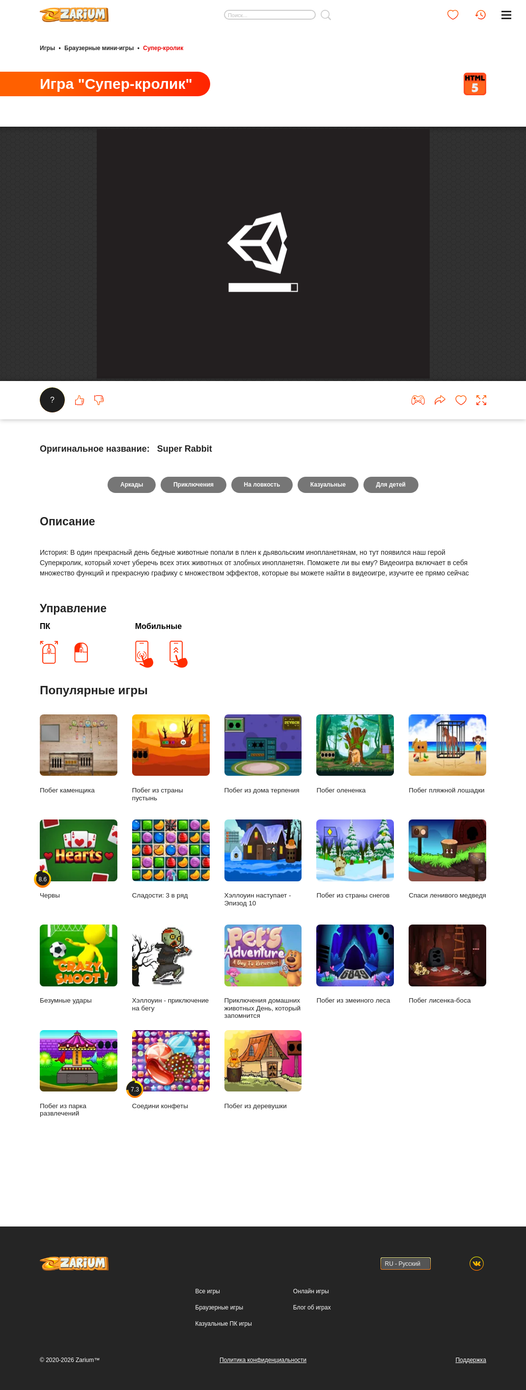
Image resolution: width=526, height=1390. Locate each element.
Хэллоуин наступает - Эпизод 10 (263, 909)
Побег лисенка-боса (447, 1010)
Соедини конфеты (171, 1115)
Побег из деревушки (263, 1115)
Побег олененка (355, 800)
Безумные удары (78, 1010)
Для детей (392, 530)
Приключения (193, 530)
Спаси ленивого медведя (447, 905)
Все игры (207, 1291)
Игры (47, 48)
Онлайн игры (311, 1291)
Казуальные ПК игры (223, 1323)
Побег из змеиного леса (355, 1010)
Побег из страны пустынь (171, 804)
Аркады (131, 530)
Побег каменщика (78, 800)
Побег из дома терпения (263, 800)
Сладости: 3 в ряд (171, 905)
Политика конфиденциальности (263, 1360)
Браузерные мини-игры (99, 48)
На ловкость (262, 530)
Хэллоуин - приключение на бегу (171, 1014)
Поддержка (470, 1360)
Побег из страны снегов (355, 905)
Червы (78, 905)
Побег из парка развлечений (78, 1119)
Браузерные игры (219, 1307)
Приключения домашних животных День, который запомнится (263, 1018)
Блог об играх (312, 1307)
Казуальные (328, 530)
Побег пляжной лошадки (447, 800)
